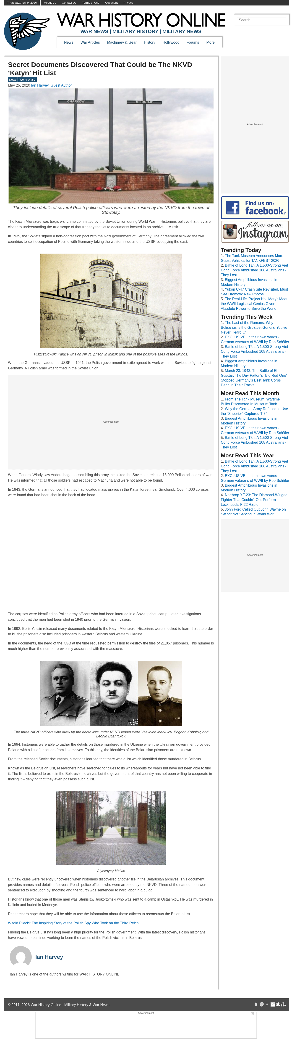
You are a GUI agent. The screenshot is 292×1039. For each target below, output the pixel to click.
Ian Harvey (49, 957)
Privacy (128, 2)
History (149, 42)
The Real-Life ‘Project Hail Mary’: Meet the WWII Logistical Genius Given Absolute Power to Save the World (254, 303)
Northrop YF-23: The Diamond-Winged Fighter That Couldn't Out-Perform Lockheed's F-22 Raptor (254, 499)
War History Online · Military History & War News (70, 1005)
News (68, 42)
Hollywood (170, 42)
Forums (193, 42)
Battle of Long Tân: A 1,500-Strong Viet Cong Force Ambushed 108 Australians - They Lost (254, 270)
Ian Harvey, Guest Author (51, 85)
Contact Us (69, 2)
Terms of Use (90, 2)
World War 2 (27, 79)
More (210, 42)
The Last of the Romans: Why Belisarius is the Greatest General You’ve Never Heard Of (254, 327)
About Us (50, 2)
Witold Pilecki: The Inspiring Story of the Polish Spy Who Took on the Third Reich (73, 923)
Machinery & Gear (122, 42)
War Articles (90, 42)
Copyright (111, 2)
